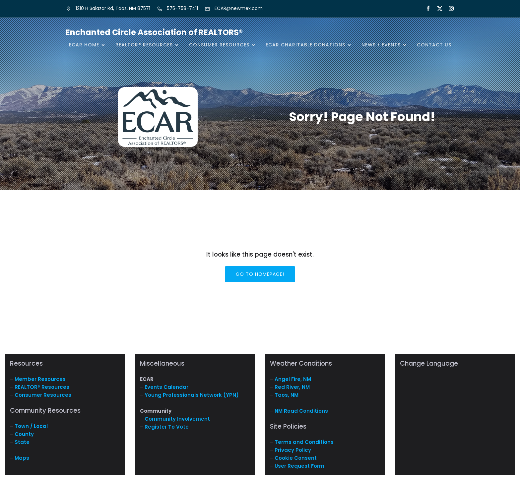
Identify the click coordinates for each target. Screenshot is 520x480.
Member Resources (40, 379)
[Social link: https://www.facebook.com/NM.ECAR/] (425, 8)
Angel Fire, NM (293, 379)
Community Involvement (177, 418)
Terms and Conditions (304, 442)
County (24, 434)
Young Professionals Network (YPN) (192, 394)
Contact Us (434, 44)
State (22, 442)
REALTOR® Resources (42, 387)
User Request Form (299, 465)
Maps (22, 457)
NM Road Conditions (301, 410)
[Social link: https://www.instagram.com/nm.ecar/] (448, 8)
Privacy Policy (293, 450)
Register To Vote (167, 426)
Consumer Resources (43, 394)
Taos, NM (286, 394)
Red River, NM (292, 387)
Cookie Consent (296, 457)
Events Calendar (166, 387)
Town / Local (31, 426)
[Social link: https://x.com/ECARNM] (437, 8)
